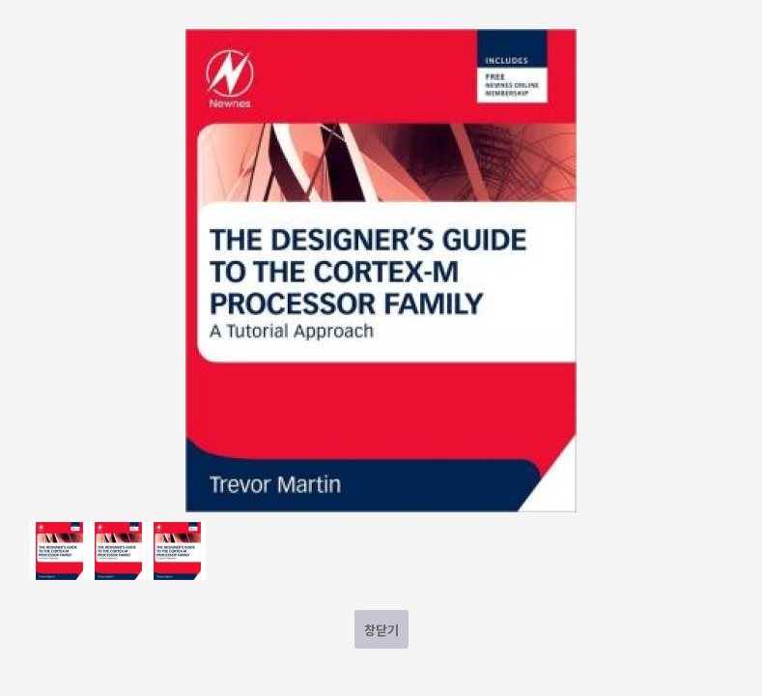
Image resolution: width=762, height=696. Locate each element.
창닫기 (381, 630)
